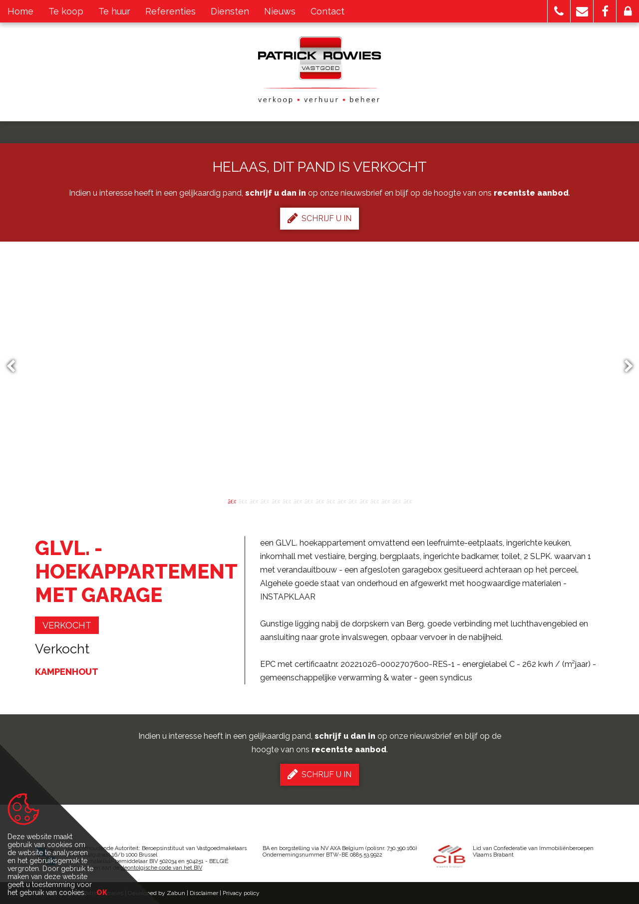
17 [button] (407, 500)
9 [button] (319, 500)
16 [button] (396, 500)
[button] (559, 11)
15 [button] (385, 500)
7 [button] (297, 500)
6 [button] (286, 500)
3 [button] (253, 500)
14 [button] (374, 500)
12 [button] (352, 500)
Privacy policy (241, 893)
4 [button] (264, 500)
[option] (319, 366)
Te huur (114, 11)
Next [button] (624, 366)
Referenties (170, 11)
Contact (327, 11)
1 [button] (231, 500)
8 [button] (308, 500)
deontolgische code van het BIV (161, 868)
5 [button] (275, 500)
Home (20, 11)
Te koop (65, 11)
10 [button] (330, 500)
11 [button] (341, 500)
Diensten (230, 11)
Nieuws (280, 11)
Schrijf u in (319, 218)
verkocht (66, 625)
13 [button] (363, 500)
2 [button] (242, 500)
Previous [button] (15, 366)
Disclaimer (204, 893)
